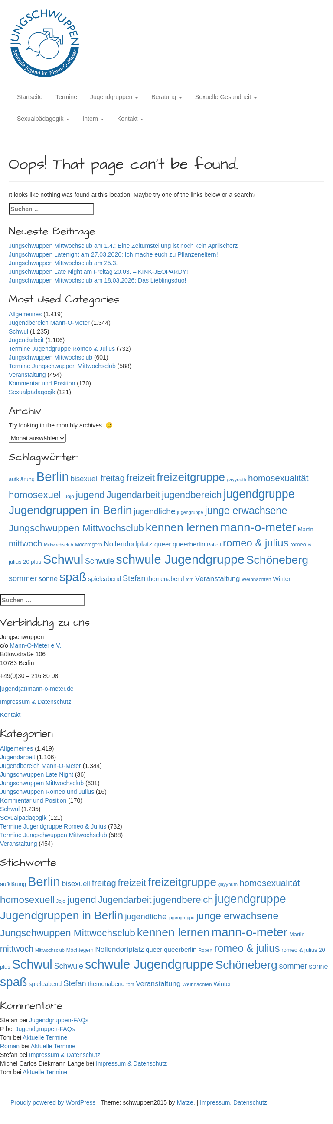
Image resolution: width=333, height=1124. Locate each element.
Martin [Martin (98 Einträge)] (305, 529)
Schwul (18, 331)
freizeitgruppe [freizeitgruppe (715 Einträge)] (191, 477)
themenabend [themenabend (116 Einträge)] (165, 578)
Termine (66, 96)
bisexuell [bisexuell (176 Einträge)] (85, 479)
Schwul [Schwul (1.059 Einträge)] (63, 559)
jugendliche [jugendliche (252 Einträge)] (154, 511)
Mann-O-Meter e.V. (36, 645)
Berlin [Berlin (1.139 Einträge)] (52, 476)
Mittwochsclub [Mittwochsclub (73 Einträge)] (58, 544)
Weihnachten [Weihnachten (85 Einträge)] (256, 579)
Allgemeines (25, 314)
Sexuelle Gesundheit (226, 96)
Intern (93, 118)
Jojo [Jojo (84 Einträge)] (69, 496)
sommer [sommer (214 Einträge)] (23, 578)
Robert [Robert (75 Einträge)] (214, 544)
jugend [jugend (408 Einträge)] (90, 494)
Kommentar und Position (42, 383)
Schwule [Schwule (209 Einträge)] (99, 561)
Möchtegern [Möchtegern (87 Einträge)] (88, 545)
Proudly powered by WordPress (54, 1102)
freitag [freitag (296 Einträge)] (113, 478)
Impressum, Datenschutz (233, 1102)
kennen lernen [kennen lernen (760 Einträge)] (182, 527)
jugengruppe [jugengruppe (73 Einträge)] (190, 512)
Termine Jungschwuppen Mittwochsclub (62, 366)
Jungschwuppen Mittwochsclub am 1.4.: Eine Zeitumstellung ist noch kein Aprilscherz (123, 245)
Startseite (29, 96)
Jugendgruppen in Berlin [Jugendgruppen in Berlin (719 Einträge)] (70, 510)
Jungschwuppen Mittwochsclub (50, 357)
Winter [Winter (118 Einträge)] (282, 578)
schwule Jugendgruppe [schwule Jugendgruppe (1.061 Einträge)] (180, 559)
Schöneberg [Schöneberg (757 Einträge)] (277, 559)
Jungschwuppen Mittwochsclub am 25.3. (63, 263)
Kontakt (130, 118)
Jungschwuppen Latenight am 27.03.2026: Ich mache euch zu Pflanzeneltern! (113, 254)
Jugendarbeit (26, 340)
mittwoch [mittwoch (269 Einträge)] (25, 543)
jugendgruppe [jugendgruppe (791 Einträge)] (258, 494)
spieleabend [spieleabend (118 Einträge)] (104, 578)
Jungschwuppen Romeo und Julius (47, 791)
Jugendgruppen (114, 96)
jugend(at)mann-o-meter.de (37, 688)
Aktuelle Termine (45, 1037)
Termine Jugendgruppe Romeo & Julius (62, 348)
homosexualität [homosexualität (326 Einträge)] (278, 478)
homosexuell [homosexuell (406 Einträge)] (36, 494)
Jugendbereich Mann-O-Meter (49, 322)
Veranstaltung (27, 374)
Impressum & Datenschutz (35, 701)
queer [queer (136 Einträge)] (162, 544)
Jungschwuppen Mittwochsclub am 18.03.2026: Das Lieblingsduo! (97, 280)
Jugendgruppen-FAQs (58, 1020)
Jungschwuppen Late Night (36, 774)
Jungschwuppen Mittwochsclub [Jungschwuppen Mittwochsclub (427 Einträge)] (76, 528)
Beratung (166, 96)
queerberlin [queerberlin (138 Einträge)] (189, 544)
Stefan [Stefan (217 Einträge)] (134, 578)
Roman (10, 1046)
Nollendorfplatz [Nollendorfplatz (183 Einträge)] (128, 544)
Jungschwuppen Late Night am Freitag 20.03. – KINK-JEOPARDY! (98, 271)
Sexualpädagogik (43, 118)
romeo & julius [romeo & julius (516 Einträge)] (255, 543)
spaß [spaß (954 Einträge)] (72, 577)
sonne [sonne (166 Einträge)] (48, 578)
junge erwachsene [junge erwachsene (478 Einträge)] (246, 510)
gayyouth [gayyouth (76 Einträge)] (236, 479)
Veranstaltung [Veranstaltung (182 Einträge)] (217, 579)
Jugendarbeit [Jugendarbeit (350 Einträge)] (133, 495)
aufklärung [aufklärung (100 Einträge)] (22, 479)
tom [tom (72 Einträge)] (189, 579)
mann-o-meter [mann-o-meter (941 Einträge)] (258, 527)
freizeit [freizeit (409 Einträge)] (141, 477)
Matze (185, 1102)
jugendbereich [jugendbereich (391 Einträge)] (192, 494)
